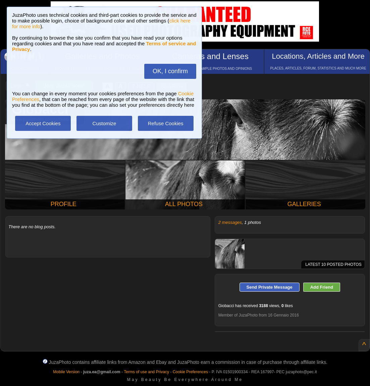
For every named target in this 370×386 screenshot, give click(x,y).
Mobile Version (66, 372)
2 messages (230, 222)
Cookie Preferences (190, 372)
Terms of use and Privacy (146, 372)
